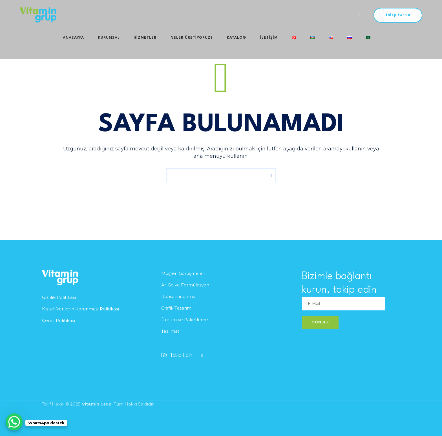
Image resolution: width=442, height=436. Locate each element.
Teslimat (170, 331)
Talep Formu (397, 15)
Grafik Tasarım (176, 308)
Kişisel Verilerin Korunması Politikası (80, 309)
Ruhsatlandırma (178, 296)
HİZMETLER (134, 15)
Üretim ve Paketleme (184, 319)
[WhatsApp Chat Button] (14, 421)
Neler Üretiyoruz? (174, 15)
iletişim (239, 15)
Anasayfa (74, 15)
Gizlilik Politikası (59, 297)
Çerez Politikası (58, 320)
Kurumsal (104, 15)
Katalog (213, 15)
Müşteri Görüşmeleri (183, 273)
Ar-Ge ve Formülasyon (185, 285)
